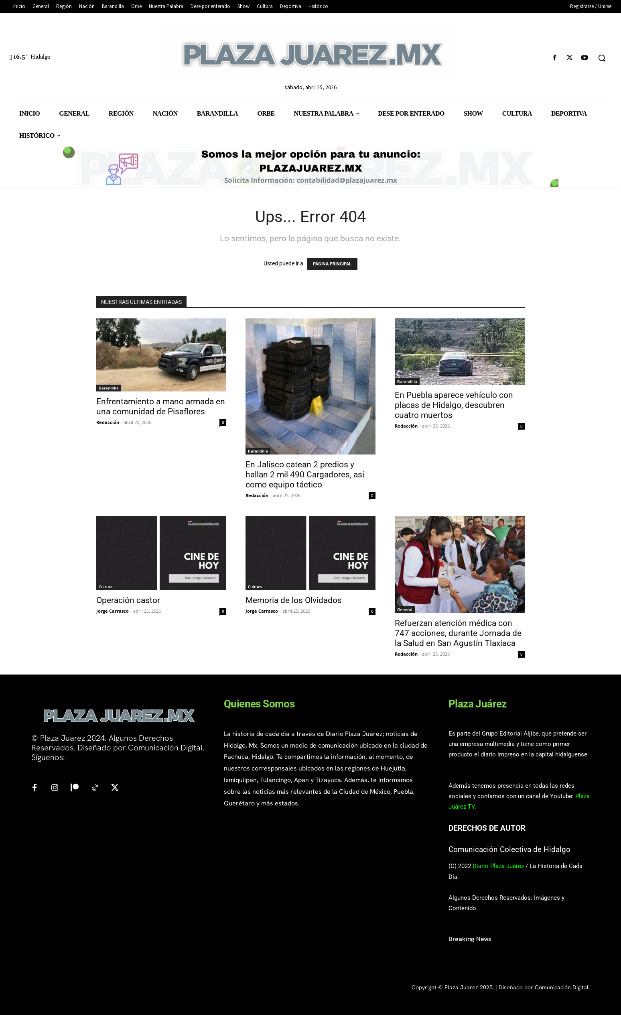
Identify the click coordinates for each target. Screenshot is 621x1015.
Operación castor (128, 600)
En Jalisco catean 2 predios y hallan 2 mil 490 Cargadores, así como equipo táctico (305, 474)
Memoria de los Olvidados (294, 600)
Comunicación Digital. (562, 987)
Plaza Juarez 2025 (468, 987)
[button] (601, 57)
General (404, 609)
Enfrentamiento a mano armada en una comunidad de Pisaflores (160, 406)
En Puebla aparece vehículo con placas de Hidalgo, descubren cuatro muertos (454, 405)
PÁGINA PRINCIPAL (332, 264)
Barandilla (109, 388)
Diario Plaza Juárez (498, 866)
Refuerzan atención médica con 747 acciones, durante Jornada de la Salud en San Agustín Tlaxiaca (458, 633)
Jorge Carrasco (112, 611)
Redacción (107, 422)
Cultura (106, 586)
